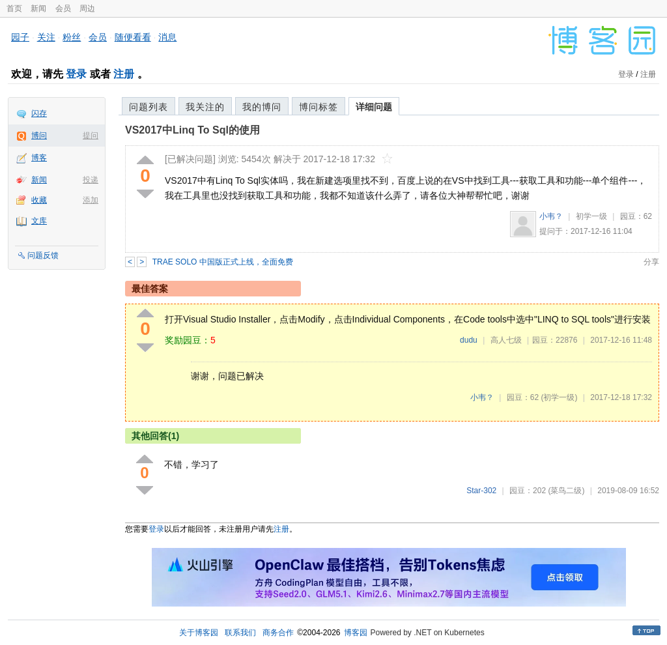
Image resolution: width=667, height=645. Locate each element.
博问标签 (318, 107)
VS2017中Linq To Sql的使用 (192, 130)
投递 (90, 179)
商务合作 (278, 632)
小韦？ (551, 216)
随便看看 (133, 37)
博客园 (355, 632)
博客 (39, 157)
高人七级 (506, 340)
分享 (651, 261)
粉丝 (72, 37)
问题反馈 (43, 255)
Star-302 (481, 490)
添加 (90, 200)
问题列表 (148, 107)
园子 (20, 37)
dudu (468, 340)
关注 (46, 37)
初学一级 (591, 216)
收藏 (39, 200)
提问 (90, 135)
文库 (39, 220)
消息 (167, 37)
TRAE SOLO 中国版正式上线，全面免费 (222, 261)
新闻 (38, 8)
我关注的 (205, 107)
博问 (39, 135)
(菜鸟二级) (566, 490)
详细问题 (374, 107)
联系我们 (240, 632)
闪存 (39, 113)
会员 (63, 8)
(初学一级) (559, 397)
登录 (76, 73)
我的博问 (261, 107)
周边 (87, 8)
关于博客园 (198, 632)
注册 (123, 73)
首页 (14, 8)
